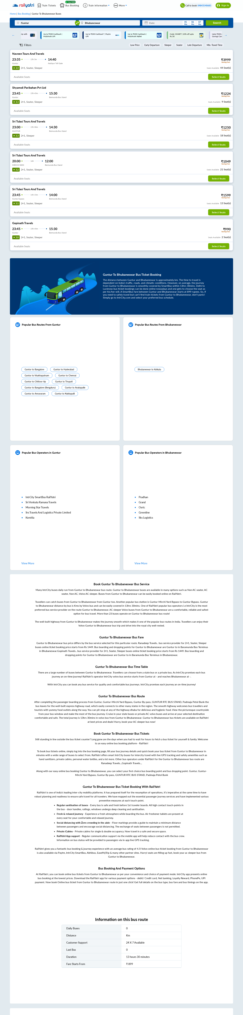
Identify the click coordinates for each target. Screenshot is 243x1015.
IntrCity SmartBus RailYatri (41, 497)
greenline (144, 512)
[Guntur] (45, 23)
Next (225, 35)
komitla (30, 517)
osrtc (142, 507)
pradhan (143, 497)
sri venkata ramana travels (41, 502)
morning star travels (37, 507)
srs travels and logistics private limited (48, 512)
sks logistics (146, 517)
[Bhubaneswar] (109, 23)
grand (142, 502)
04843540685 (204, 5)
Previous (12, 35)
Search (217, 23)
